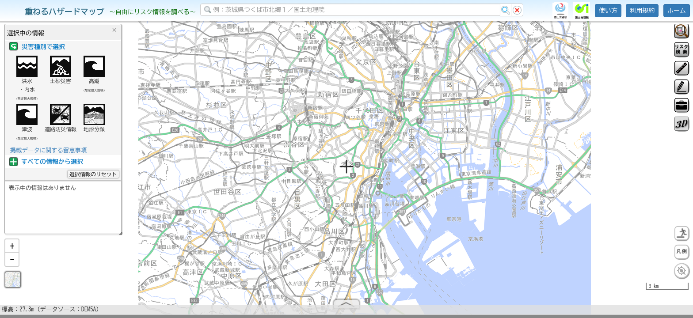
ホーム (676, 11)
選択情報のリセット (93, 174)
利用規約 (642, 11)
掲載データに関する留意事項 (48, 150)
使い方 (608, 11)
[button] (12, 249)
